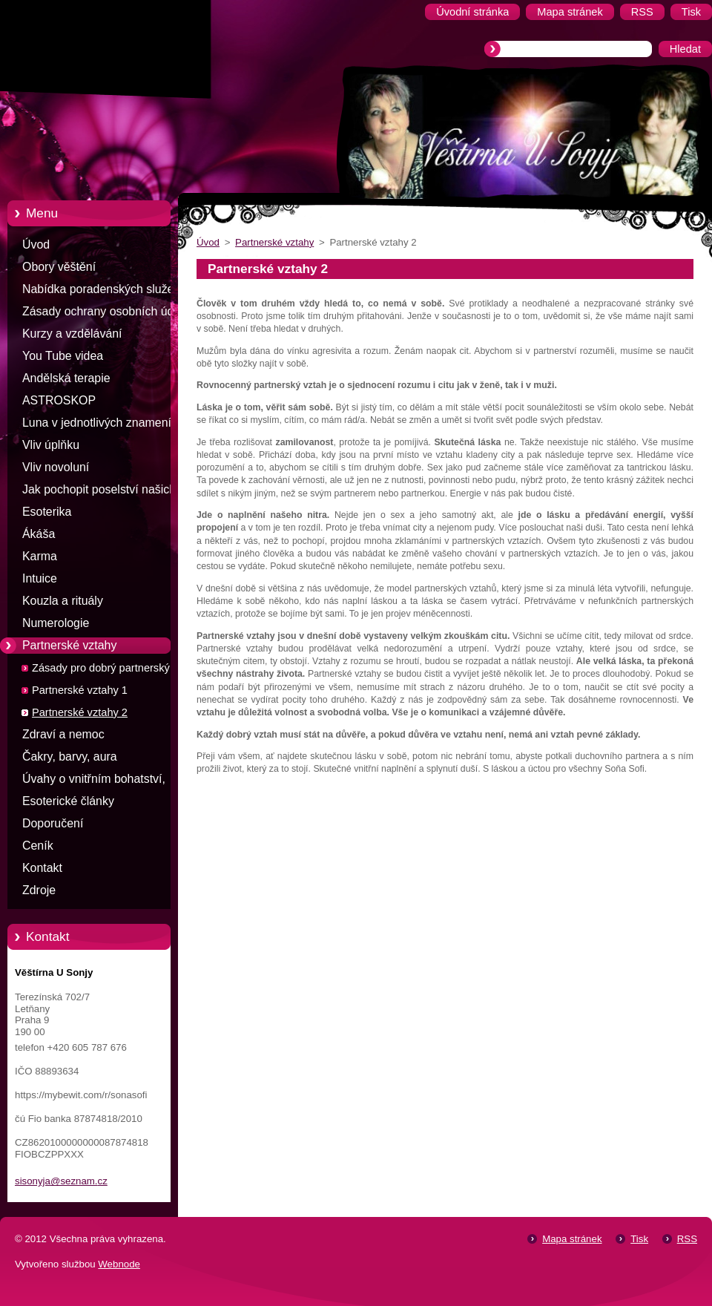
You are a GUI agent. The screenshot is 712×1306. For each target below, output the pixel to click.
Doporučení (52, 823)
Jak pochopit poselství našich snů (99, 492)
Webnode (119, 1264)
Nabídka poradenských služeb (101, 289)
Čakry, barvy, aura (69, 756)
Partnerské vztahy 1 (80, 690)
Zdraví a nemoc (63, 734)
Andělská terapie (66, 378)
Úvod (36, 244)
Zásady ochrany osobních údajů (106, 311)
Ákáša (38, 534)
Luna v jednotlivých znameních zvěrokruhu (103, 425)
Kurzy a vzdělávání (72, 333)
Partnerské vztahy (69, 645)
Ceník (37, 845)
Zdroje (39, 890)
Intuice (39, 578)
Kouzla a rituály (62, 600)
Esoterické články (68, 801)
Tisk (639, 1238)
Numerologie (55, 623)
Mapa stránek (571, 1238)
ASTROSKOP (59, 400)
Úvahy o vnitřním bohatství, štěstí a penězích (93, 781)
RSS (687, 1238)
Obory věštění (59, 266)
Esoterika (46, 511)
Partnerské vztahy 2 (80, 712)
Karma (39, 556)
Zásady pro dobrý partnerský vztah (115, 668)
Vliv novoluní (55, 467)
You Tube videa (62, 356)
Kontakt (42, 868)
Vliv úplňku (50, 445)
